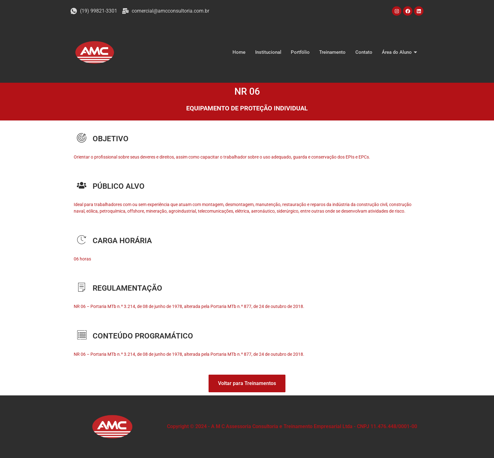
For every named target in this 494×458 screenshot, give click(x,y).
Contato (363, 52)
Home (239, 52)
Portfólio (300, 52)
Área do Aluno (400, 52)
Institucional (269, 52)
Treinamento (332, 52)
